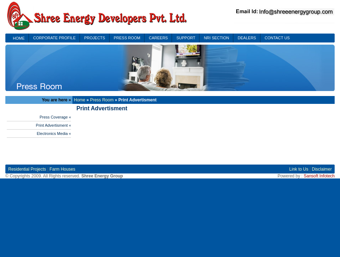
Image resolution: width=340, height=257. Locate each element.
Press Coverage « (55, 117)
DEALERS (247, 38)
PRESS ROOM (127, 38)
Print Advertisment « (53, 125)
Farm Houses (62, 169)
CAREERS (158, 38)
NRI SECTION (216, 38)
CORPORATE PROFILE (54, 38)
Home (79, 99)
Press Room (101, 99)
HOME (19, 38)
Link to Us (299, 169)
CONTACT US (277, 38)
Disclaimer (322, 169)
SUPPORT (185, 38)
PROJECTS (94, 38)
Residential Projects (27, 169)
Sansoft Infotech (319, 175)
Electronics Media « (54, 133)
